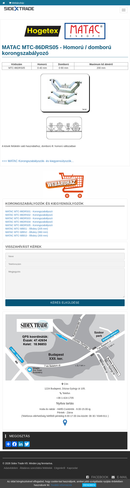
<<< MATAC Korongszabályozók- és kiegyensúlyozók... (38, 161)
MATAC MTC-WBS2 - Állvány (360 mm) (26, 232)
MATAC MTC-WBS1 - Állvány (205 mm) (26, 228)
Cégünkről (59, 468)
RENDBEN (89, 485)
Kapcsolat (72, 468)
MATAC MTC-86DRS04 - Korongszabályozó (29, 221)
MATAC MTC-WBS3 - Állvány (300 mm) (26, 235)
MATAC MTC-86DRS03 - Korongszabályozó (29, 218)
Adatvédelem (11, 468)
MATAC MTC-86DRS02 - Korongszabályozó (29, 215)
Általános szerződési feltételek (36, 468)
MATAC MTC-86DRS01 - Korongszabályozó (29, 211)
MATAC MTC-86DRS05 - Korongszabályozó (29, 225)
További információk (61, 485)
